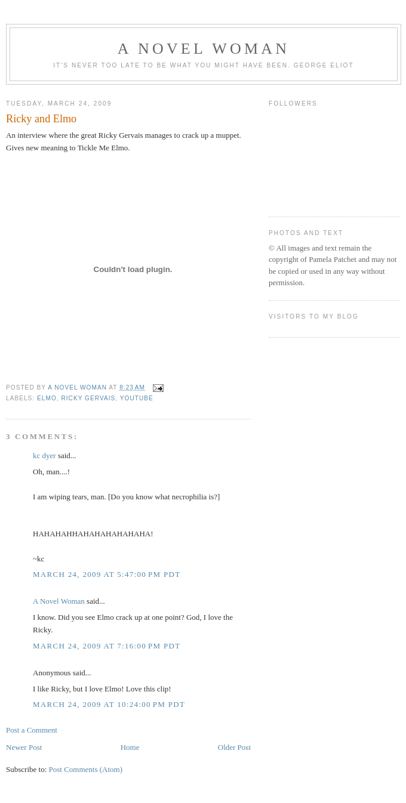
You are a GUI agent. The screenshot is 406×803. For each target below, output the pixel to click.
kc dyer (44, 455)
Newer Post (24, 747)
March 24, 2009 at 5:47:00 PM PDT (106, 574)
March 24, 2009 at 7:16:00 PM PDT (106, 645)
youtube (136, 398)
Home (130, 747)
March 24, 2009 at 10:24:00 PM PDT (109, 704)
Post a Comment (31, 729)
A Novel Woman (204, 48)
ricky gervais (88, 398)
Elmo (47, 398)
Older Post (234, 747)
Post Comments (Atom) (86, 769)
